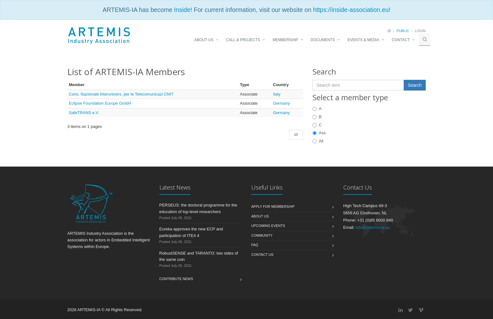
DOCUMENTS (323, 40)
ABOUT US (203, 40)
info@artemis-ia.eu (373, 227)
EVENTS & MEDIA (363, 40)
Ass (319, 132)
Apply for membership (273, 206)
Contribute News (176, 279)
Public (402, 31)
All (318, 141)
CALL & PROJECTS (243, 40)
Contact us (262, 254)
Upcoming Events (268, 226)
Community (262, 235)
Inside (182, 9)
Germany (281, 103)
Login (420, 31)
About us (260, 216)
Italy (276, 94)
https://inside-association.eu (351, 9)
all (296, 134)
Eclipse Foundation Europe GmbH (100, 103)
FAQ (254, 245)
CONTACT (401, 40)
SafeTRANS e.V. (84, 112)
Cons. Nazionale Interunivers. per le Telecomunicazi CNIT (121, 94)
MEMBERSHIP (285, 40)
